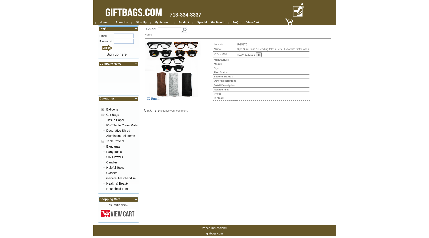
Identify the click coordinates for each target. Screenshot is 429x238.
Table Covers (115, 141)
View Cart (252, 22)
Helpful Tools (115, 167)
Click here (152, 110)
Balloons (112, 109)
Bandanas (113, 146)
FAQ (235, 22)
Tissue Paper (115, 120)
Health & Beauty (117, 183)
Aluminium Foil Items (120, 136)
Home (103, 22)
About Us (122, 22)
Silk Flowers (114, 157)
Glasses (112, 173)
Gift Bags (112, 114)
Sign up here (117, 54)
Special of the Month (211, 22)
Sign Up (141, 22)
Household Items (117, 189)
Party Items (114, 152)
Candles (112, 162)
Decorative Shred (118, 130)
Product (183, 22)
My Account (162, 22)
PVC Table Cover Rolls (122, 125)
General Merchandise (121, 178)
